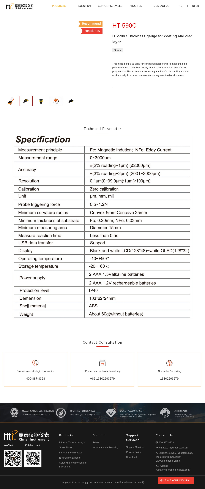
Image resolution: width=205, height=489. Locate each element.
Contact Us (161, 6)
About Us (136, 6)
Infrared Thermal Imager (72, 442)
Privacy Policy (133, 452)
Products (59, 6)
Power (96, 442)
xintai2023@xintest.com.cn (172, 447)
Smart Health (66, 447)
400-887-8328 (165, 442)
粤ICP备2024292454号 (131, 482)
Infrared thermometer (70, 452)
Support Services (110, 6)
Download (131, 457)
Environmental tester (70, 457)
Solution (84, 6)
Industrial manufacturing (105, 447)
